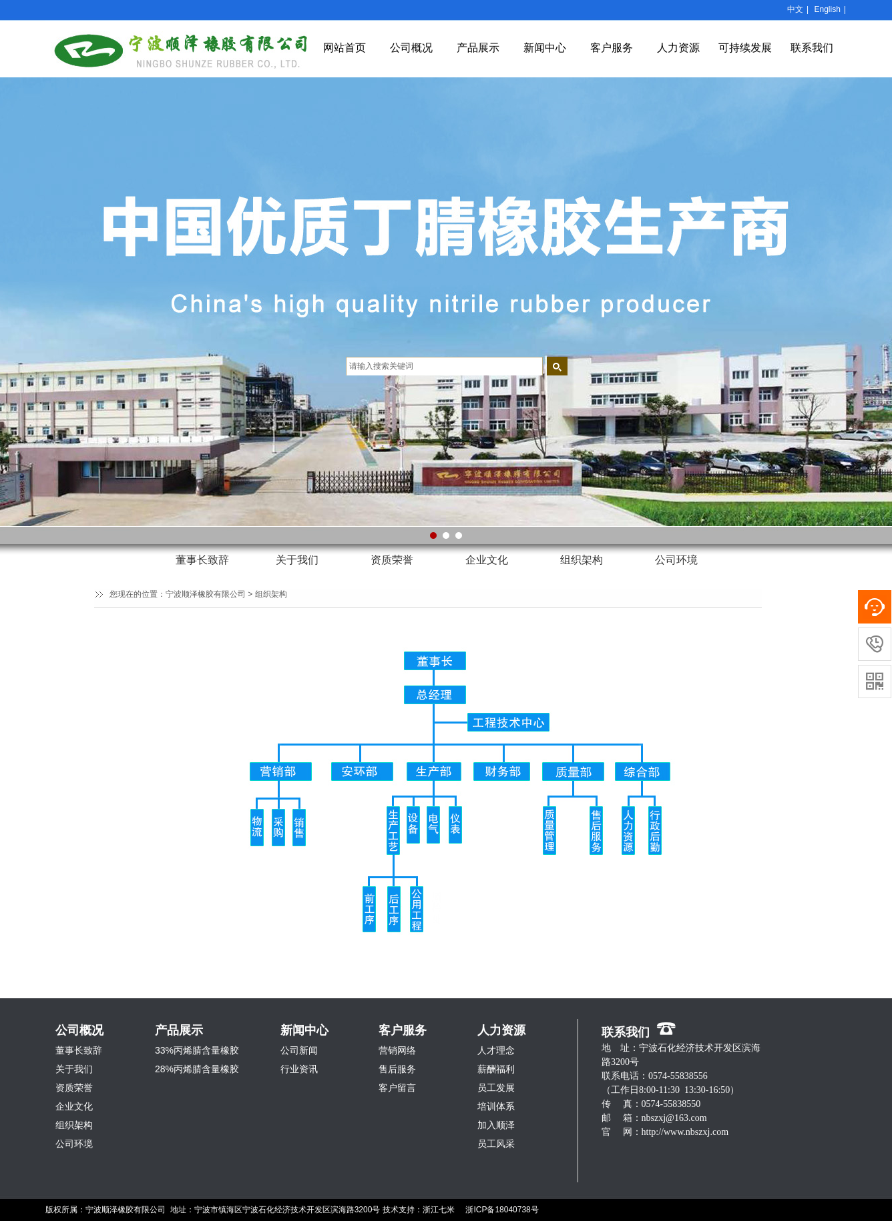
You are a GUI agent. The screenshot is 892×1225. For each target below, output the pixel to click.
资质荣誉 (392, 559)
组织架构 (581, 559)
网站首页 (344, 47)
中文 (795, 9)
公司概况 (411, 47)
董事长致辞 (202, 559)
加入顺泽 (496, 1125)
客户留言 (397, 1087)
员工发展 (496, 1087)
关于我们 (297, 559)
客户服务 (611, 47)
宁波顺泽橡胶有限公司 (206, 594)
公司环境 (676, 559)
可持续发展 (745, 47)
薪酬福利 (496, 1069)
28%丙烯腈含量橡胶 (197, 1069)
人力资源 (678, 47)
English (827, 9)
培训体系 (496, 1106)
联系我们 (812, 47)
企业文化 (486, 559)
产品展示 (478, 47)
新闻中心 (544, 47)
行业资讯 (299, 1069)
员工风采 (496, 1143)
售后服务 (397, 1069)
